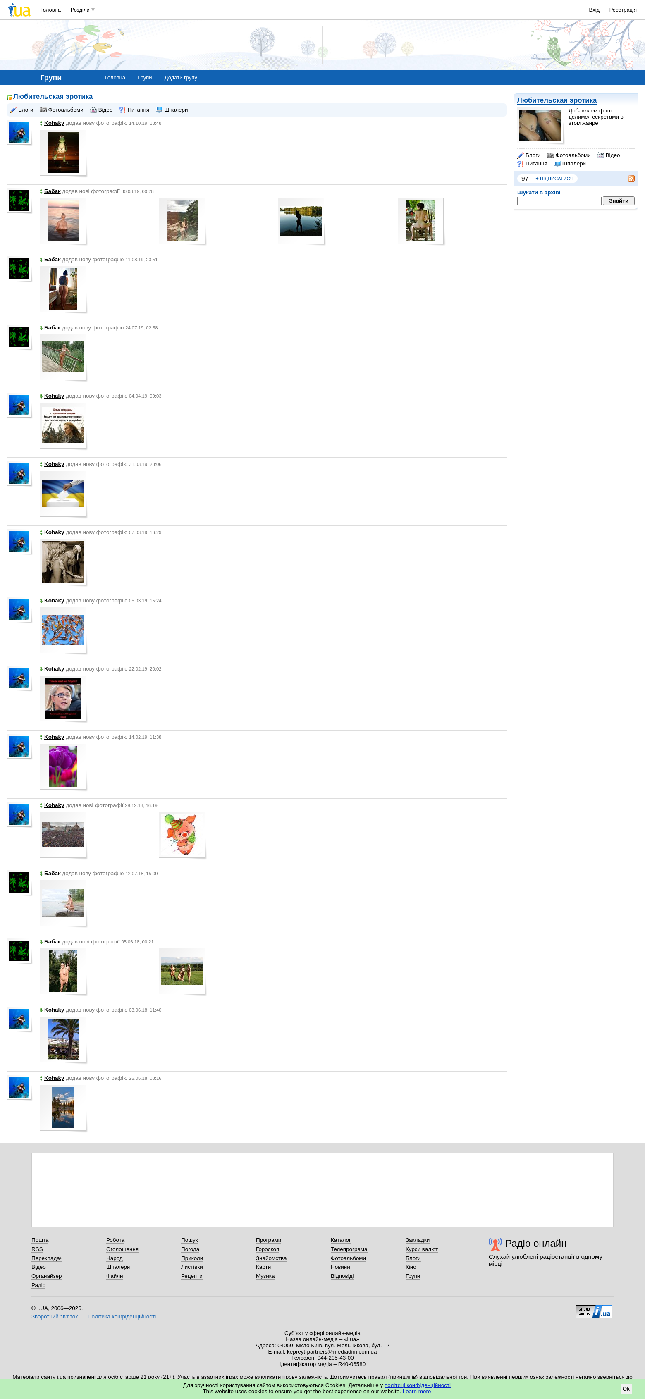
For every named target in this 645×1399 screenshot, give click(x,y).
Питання (532, 163)
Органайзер (46, 1276)
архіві (553, 192)
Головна (51, 10)
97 (524, 178)
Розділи (80, 10)
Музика (265, 1276)
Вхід (594, 10)
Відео (608, 155)
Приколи (192, 1258)
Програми (268, 1240)
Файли (114, 1276)
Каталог (341, 1240)
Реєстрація (623, 10)
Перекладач (46, 1258)
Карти (263, 1267)
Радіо (38, 1285)
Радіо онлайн (536, 1243)
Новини (340, 1267)
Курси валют (422, 1249)
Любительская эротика (557, 100)
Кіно (411, 1267)
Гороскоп (267, 1249)
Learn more (417, 1391)
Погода (190, 1249)
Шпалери (570, 163)
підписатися (554, 178)
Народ (114, 1258)
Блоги (529, 155)
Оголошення (122, 1249)
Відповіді (342, 1276)
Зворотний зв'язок (54, 1316)
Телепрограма (349, 1249)
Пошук (189, 1240)
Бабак (50, 191)
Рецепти (192, 1276)
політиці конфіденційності (418, 1385)
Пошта (39, 1240)
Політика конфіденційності (122, 1316)
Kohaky (52, 123)
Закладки (418, 1240)
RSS (37, 1249)
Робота (115, 1240)
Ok (626, 1389)
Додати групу (181, 77)
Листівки (192, 1267)
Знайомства (271, 1258)
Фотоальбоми (569, 155)
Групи (145, 77)
